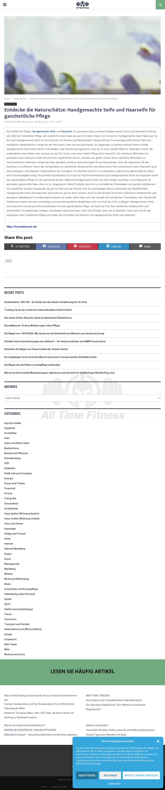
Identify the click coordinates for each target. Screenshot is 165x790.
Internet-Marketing (14, 548)
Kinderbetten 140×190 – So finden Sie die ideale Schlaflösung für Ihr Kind (45, 302)
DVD (6, 463)
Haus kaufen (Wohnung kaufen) (21, 513)
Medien (8, 574)
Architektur (10, 433)
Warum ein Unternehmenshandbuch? (24, 725)
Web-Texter (10, 644)
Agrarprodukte (12, 423)
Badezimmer (10, 104)
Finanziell (9, 488)
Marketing (10, 569)
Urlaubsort (10, 639)
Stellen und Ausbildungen (18, 609)
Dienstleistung (12, 458)
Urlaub (8, 634)
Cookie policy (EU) (58, 787)
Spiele (7, 599)
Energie (8, 478)
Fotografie (10, 498)
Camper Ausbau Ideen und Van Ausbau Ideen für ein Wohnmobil (39, 704)
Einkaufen (9, 468)
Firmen (8, 493)
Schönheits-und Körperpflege (21, 589)
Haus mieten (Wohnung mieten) (22, 518)
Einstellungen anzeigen (141, 775)
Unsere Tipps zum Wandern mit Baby (106, 734)
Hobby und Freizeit (15, 533)
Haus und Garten (13, 523)
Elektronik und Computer (18, 473)
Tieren (8, 614)
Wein (7, 649)
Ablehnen (110, 775)
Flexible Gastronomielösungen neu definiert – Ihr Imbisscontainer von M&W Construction (55, 341)
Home (44, 787)
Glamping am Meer (14, 708)
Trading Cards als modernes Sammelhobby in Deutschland (38, 309)
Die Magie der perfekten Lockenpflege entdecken (32, 364)
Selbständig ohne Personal (19, 594)
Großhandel (11, 508)
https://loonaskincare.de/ (22, 226)
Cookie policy (114, 783)
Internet (8, 543)
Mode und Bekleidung (16, 579)
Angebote (9, 428)
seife (8, 261)
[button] (158, 741)
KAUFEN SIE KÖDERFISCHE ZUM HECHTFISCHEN (30, 730)
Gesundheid (11, 503)
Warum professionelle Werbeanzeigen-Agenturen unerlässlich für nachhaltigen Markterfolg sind (59, 372)
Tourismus (10, 619)
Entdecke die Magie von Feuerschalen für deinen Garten (36, 349)
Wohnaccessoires (14, 654)
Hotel (7, 538)
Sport (7, 604)
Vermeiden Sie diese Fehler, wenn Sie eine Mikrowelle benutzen (120, 730)
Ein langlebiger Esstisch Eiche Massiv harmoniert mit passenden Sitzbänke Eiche (50, 357)
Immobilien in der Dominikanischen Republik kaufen (114, 700)
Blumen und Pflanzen (16, 453)
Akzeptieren (86, 775)
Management (11, 564)
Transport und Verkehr (17, 624)
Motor (7, 584)
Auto (6, 438)
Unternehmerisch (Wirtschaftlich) (23, 629)
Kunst (7, 559)
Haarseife (66, 131)
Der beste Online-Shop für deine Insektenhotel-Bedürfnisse (38, 317)
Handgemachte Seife (43, 131)
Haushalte (10, 528)
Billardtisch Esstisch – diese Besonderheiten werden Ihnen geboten (40, 734)
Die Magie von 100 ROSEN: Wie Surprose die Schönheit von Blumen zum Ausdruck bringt (54, 333)
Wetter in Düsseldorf (97, 725)
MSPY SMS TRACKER (98, 695)
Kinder (8, 554)
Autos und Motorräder (16, 443)
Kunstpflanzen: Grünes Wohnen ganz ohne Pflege (32, 325)
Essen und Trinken (14, 483)
